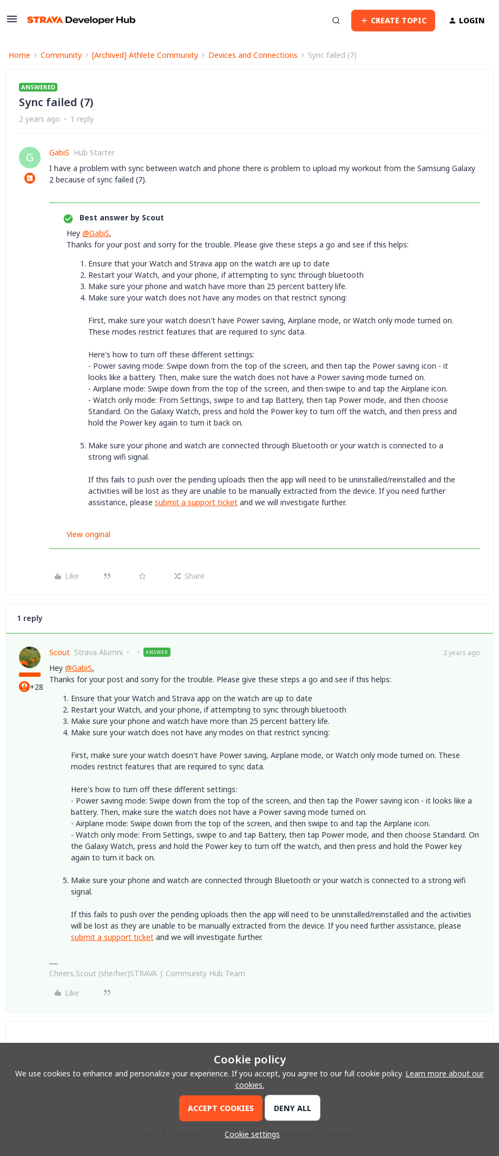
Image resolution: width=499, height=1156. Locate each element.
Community (61, 55)
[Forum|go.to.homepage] (81, 20)
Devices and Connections (253, 55)
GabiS (59, 152)
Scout (59, 652)
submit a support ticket (196, 502)
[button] (11, 22)
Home (19, 55)
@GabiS (95, 233)
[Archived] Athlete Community (145, 55)
